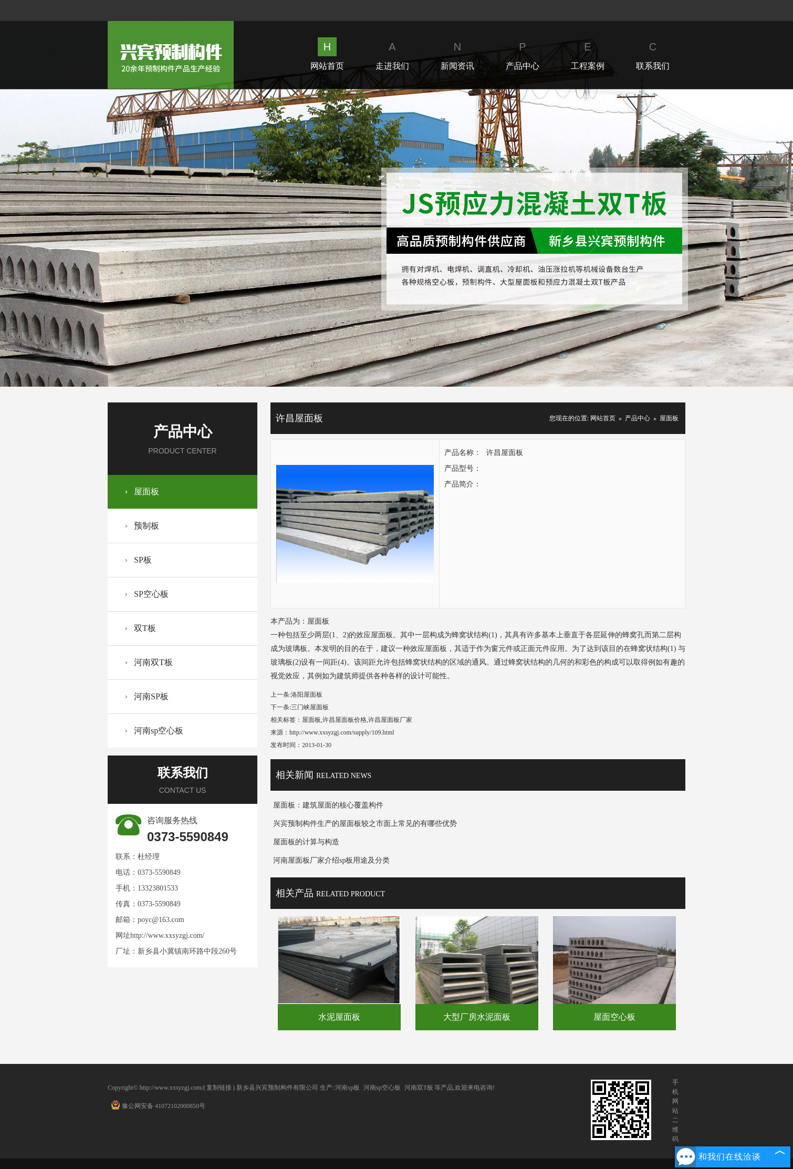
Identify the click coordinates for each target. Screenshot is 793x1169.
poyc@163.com (161, 920)
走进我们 (392, 53)
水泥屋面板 (339, 1016)
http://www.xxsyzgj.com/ (167, 935)
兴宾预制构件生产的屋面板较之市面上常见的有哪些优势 (365, 823)
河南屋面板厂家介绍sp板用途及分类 (331, 860)
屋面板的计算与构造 (306, 842)
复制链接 (219, 1087)
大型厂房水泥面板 (476, 1016)
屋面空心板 (614, 1016)
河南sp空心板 (158, 730)
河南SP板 (151, 696)
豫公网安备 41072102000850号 (158, 1106)
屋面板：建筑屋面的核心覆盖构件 (328, 805)
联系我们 (653, 53)
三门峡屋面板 (310, 707)
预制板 (146, 525)
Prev (213, 237)
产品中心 (522, 53)
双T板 (145, 628)
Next (579, 237)
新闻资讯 (457, 53)
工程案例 (587, 53)
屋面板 (146, 491)
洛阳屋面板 (306, 694)
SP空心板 (151, 593)
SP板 (143, 559)
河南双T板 (153, 662)
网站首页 (327, 53)
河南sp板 (347, 1087)
